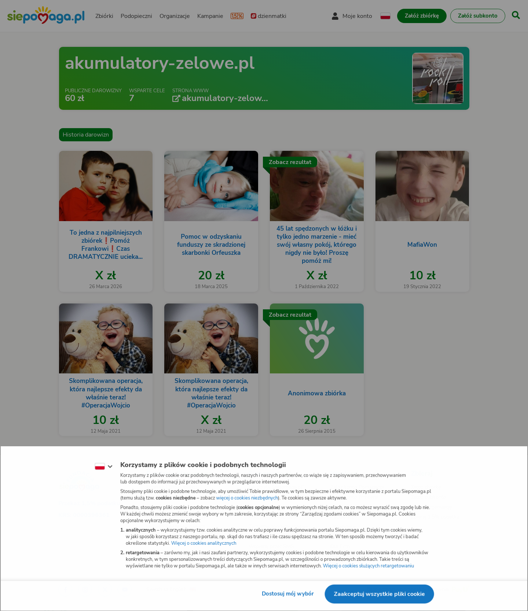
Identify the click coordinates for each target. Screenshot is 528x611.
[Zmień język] (103, 466)
